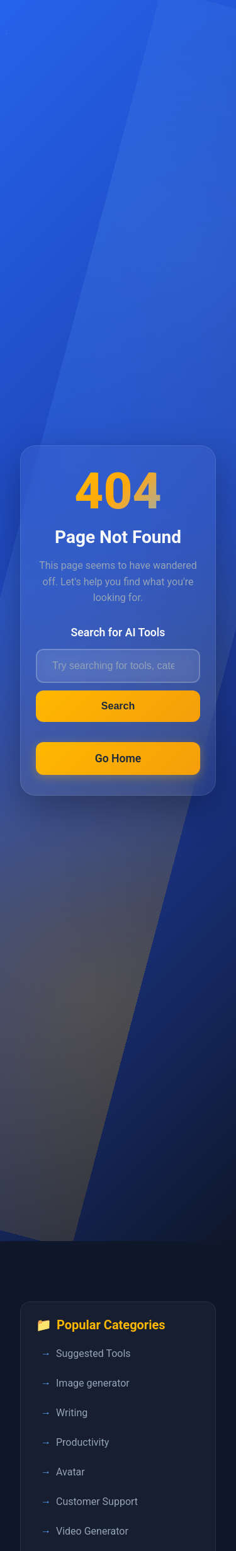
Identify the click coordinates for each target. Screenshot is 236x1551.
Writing (71, 1413)
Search (118, 706)
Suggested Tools (93, 1353)
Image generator (93, 1383)
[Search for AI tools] (118, 666)
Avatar (70, 1472)
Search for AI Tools (118, 632)
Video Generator (92, 1531)
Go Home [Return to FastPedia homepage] (118, 758)
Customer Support (97, 1502)
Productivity (82, 1442)
